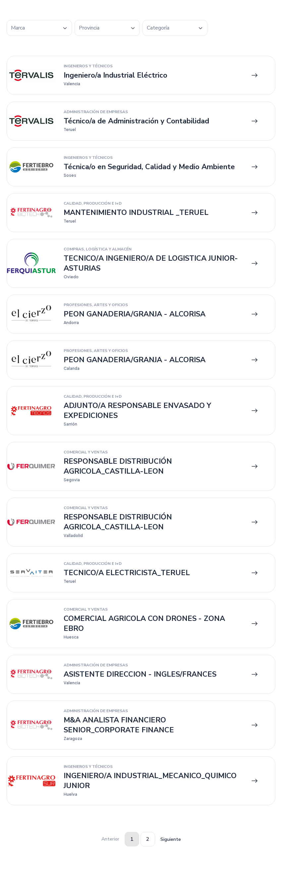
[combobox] (39, 28)
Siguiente (170, 839)
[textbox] (39, 28)
